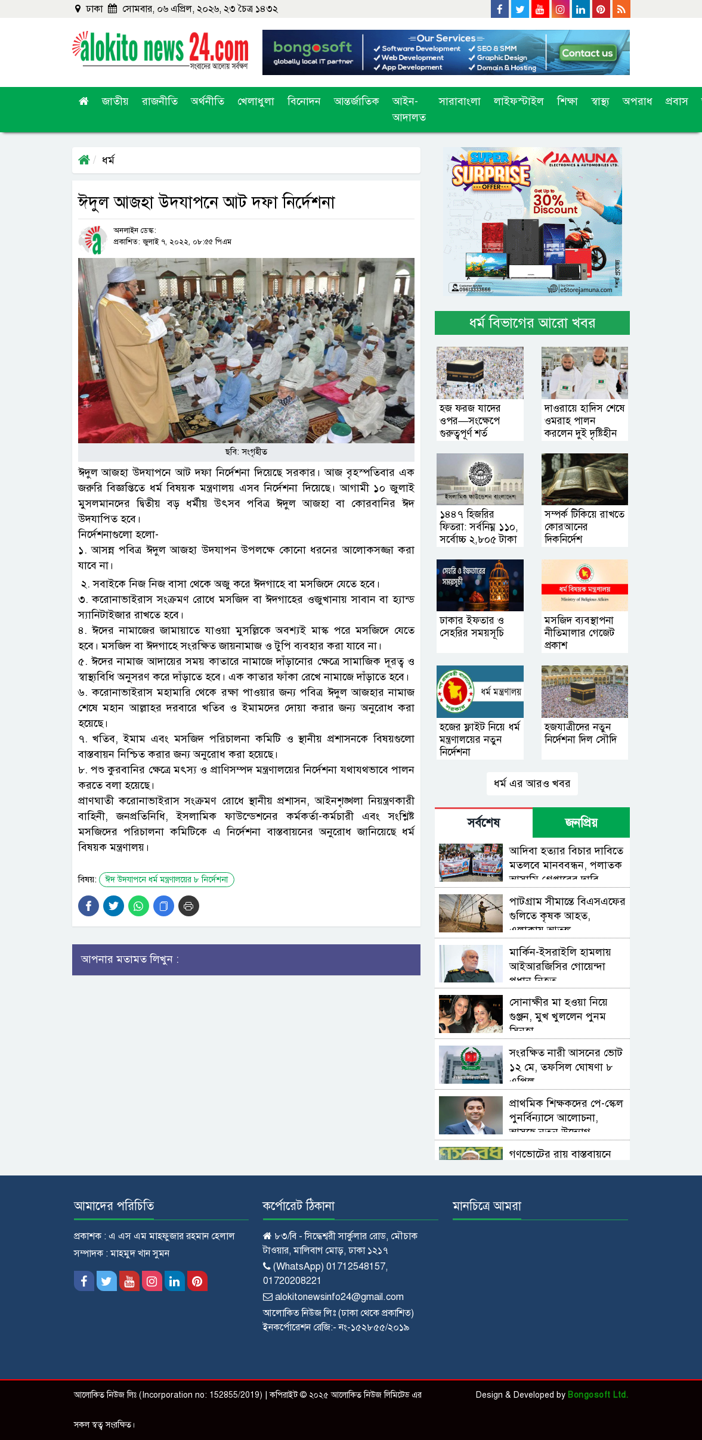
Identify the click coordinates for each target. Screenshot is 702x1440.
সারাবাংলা (460, 101)
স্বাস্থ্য (600, 101)
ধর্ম (108, 160)
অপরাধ (637, 101)
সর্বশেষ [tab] (484, 823)
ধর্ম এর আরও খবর (532, 783)
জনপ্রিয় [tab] (581, 823)
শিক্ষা (567, 101)
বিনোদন (304, 101)
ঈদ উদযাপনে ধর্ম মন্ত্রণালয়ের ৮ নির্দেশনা (167, 880)
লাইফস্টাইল (519, 101)
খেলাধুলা (255, 101)
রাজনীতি (160, 101)
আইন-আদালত (409, 109)
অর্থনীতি (207, 101)
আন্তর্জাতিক (356, 101)
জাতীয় (115, 101)
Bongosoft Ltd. (598, 1395)
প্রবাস (677, 101)
